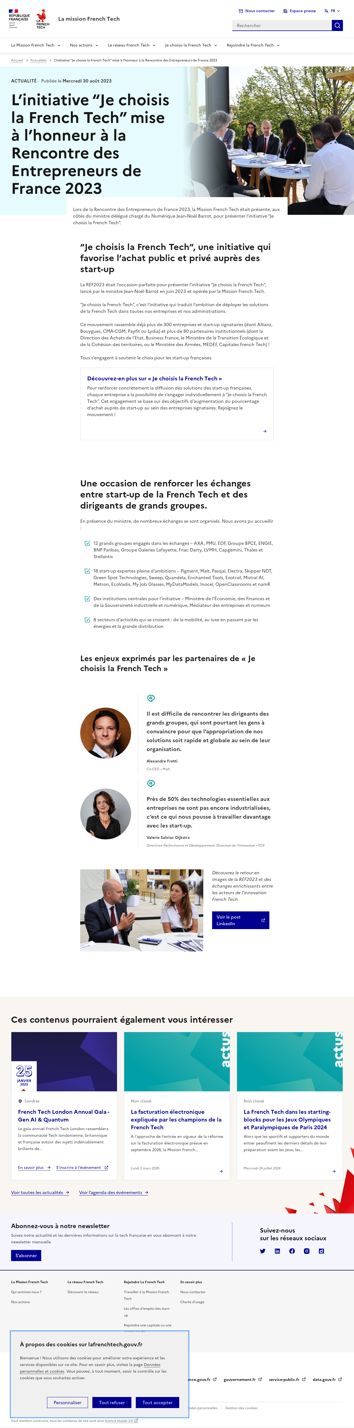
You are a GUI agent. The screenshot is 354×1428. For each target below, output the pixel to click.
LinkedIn (277, 1251)
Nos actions (81, 45)
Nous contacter (260, 11)
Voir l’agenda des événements (110, 1192)
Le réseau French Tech (129, 45)
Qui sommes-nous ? (26, 1292)
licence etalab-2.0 (119, 1420)
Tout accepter (157, 1402)
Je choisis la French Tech (188, 45)
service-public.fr (287, 1380)
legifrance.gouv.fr (197, 1380)
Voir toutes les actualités (37, 1192)
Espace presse (303, 11)
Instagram (306, 1251)
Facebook (292, 1251)
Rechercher (337, 25)
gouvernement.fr (243, 1380)
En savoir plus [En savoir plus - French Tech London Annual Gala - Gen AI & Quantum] (31, 1168)
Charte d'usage (192, 1302)
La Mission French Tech (32, 45)
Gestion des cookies (241, 1408)
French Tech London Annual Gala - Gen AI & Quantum (63, 1116)
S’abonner (26, 1255)
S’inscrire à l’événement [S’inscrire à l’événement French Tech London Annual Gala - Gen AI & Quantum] (79, 1168)
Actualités (38, 60)
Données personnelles (200, 1408)
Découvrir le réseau (82, 1292)
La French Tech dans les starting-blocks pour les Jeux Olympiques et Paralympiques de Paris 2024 (287, 1119)
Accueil (17, 60)
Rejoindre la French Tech (250, 45)
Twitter (262, 1251)
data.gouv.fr (327, 1380)
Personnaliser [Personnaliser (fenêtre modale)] (67, 1402)
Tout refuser (112, 1402)
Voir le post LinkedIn (229, 920)
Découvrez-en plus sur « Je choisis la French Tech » (154, 378)
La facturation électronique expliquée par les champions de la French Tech (176, 1119)
